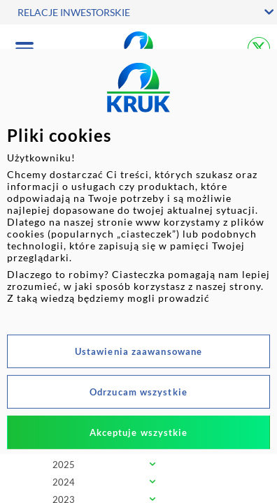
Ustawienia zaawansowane (138, 351)
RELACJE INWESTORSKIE (73, 12)
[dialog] (138, 251)
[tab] (138, 465)
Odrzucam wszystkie (138, 392)
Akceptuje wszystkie (139, 432)
